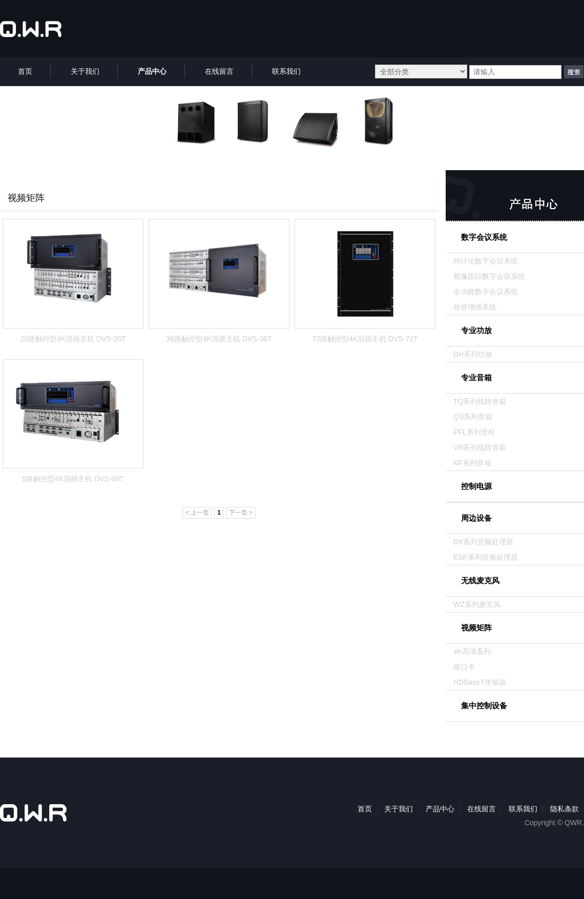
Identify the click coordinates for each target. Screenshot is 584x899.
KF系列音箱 (472, 463)
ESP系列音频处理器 (485, 557)
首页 (365, 809)
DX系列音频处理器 (483, 542)
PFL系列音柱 (474, 432)
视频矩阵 (476, 627)
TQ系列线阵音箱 (479, 401)
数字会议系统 (484, 237)
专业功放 (476, 330)
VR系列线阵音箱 (479, 447)
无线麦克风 (480, 580)
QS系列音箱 (472, 417)
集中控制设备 (484, 705)
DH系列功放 (472, 354)
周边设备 (476, 518)
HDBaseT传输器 (479, 682)
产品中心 (440, 809)
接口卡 (464, 667)
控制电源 (476, 486)
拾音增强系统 (474, 307)
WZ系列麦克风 (476, 604)
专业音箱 (476, 377)
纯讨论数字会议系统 (485, 261)
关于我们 (398, 809)
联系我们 (523, 809)
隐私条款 (564, 809)
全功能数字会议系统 (485, 292)
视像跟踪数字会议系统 (489, 276)
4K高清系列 (472, 651)
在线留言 (481, 809)
